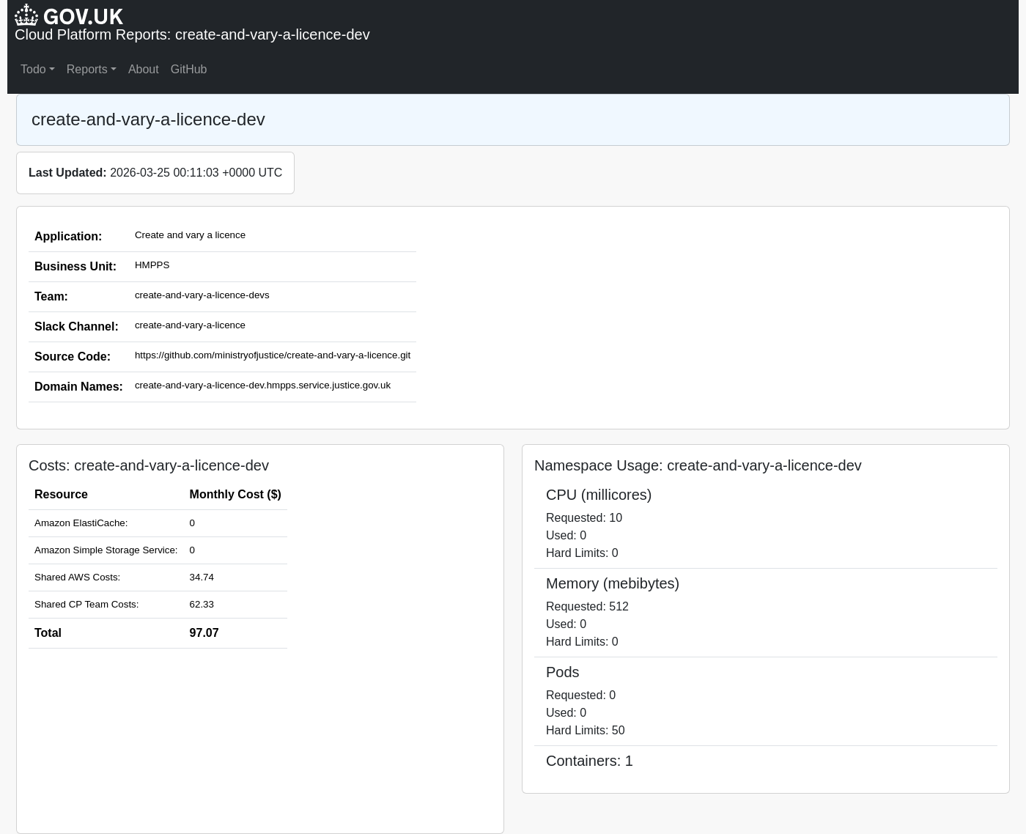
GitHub (189, 69)
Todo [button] (33, 69)
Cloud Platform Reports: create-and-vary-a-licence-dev (192, 34)
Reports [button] (87, 69)
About (143, 69)
